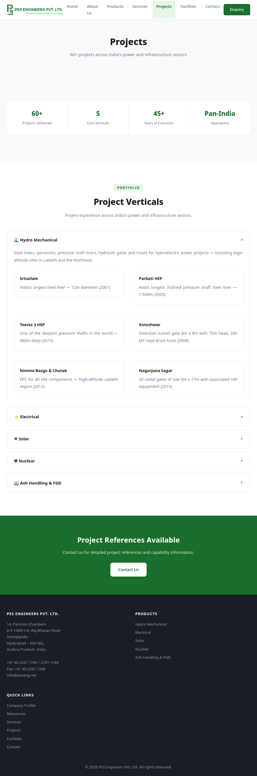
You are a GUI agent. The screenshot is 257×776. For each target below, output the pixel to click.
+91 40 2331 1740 (22, 662)
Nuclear (142, 649)
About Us (92, 10)
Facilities (188, 6)
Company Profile (21, 705)
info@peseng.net (22, 675)
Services (139, 6)
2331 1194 (49, 662)
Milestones (16, 713)
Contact (212, 6)
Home (72, 6)
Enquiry (237, 9)
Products (115, 6)
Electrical (143, 632)
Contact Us (128, 569)
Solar (139, 640)
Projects (164, 6)
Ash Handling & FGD (153, 657)
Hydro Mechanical (151, 624)
